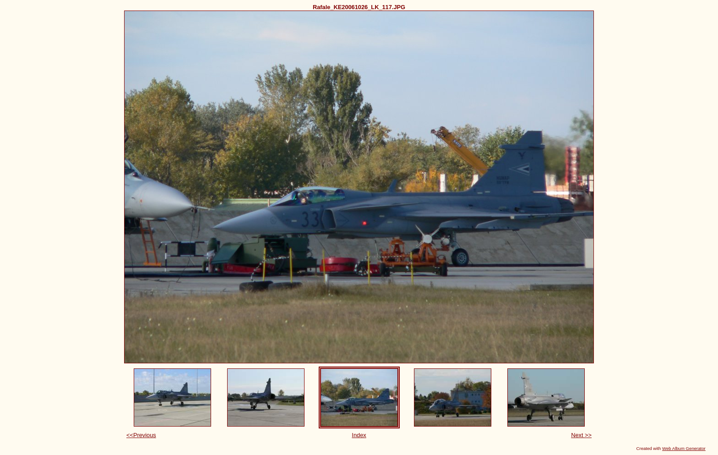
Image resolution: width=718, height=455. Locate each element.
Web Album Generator (684, 448)
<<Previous (141, 435)
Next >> (581, 435)
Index (359, 435)
